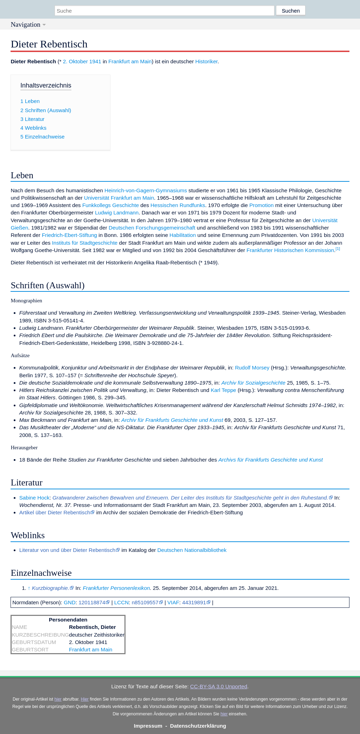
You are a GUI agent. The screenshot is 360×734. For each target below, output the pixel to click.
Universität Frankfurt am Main (119, 198)
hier (58, 699)
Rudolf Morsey (252, 368)
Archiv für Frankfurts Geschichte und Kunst (172, 420)
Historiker (206, 61)
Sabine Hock (34, 498)
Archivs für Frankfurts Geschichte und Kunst (270, 460)
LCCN (121, 602)
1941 (95, 61)
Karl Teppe (223, 390)
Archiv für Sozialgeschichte (253, 383)
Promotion (261, 205)
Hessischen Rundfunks (177, 205)
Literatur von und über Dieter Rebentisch (67, 550)
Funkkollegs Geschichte (110, 205)
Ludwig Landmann (117, 212)
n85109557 (145, 602)
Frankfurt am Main (130, 61)
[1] (337, 248)
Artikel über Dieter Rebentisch (54, 512)
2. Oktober (75, 61)
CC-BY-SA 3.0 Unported (218, 686)
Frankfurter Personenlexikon (116, 588)
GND (70, 602)
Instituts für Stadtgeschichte (85, 243)
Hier (85, 699)
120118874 (91, 602)
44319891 (194, 602)
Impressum (148, 726)
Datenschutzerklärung (198, 726)
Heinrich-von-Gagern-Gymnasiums (145, 190)
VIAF (173, 602)
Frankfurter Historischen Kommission (290, 250)
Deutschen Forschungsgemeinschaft (152, 228)
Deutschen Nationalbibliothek (192, 550)
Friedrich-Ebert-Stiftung (69, 235)
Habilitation (182, 235)
